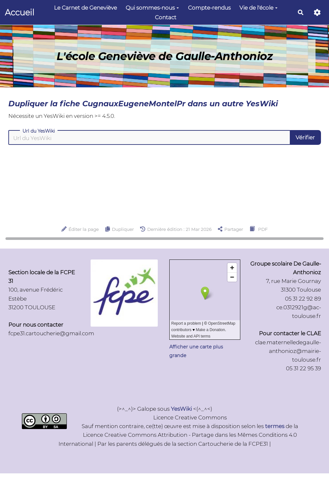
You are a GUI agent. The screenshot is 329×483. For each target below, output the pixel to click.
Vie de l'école (258, 7)
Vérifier (305, 137)
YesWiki (181, 409)
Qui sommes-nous (152, 7)
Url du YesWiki (38, 131)
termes (274, 426)
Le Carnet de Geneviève (85, 7)
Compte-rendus (209, 7)
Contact (165, 17)
